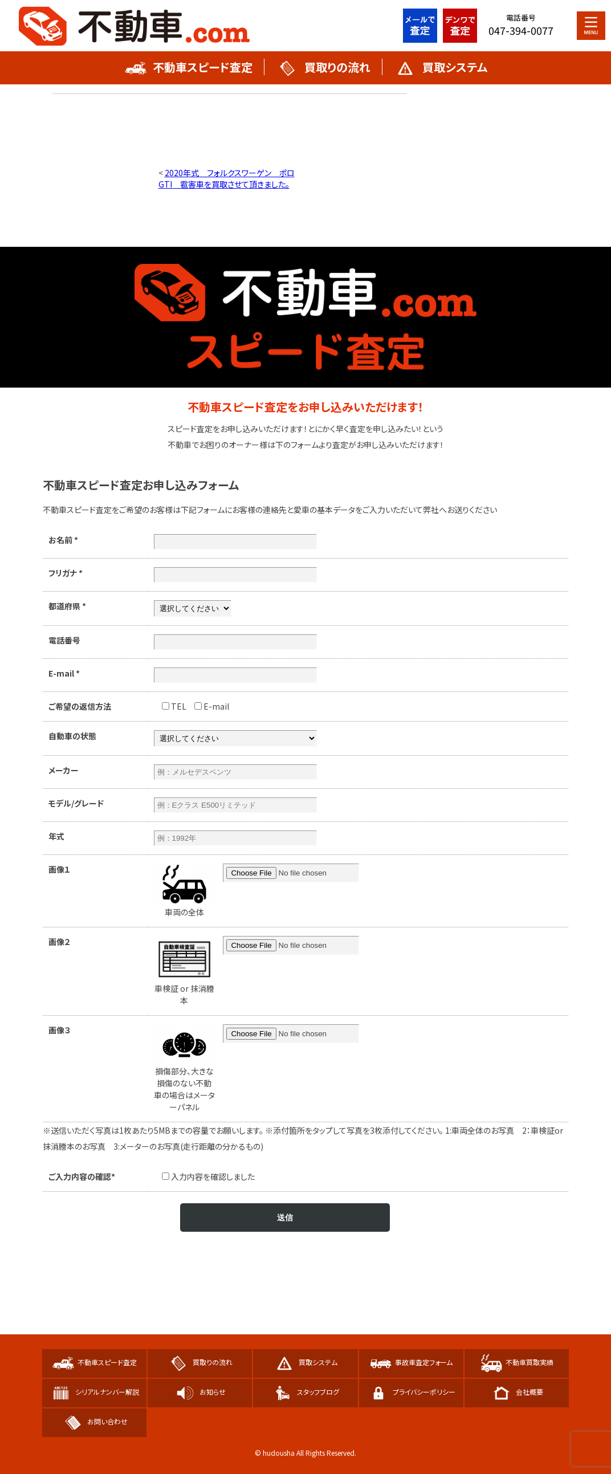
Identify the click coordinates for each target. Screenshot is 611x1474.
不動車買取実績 (516, 1362)
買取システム (440, 67)
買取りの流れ (323, 67)
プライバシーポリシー (411, 1391)
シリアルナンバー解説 (94, 1391)
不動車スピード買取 (134, 25)
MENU (591, 25)
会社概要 (516, 1391)
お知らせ (200, 1391)
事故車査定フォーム (411, 1362)
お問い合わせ (95, 1421)
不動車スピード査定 (188, 67)
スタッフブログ (305, 1391)
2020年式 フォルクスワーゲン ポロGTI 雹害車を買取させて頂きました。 (226, 178)
